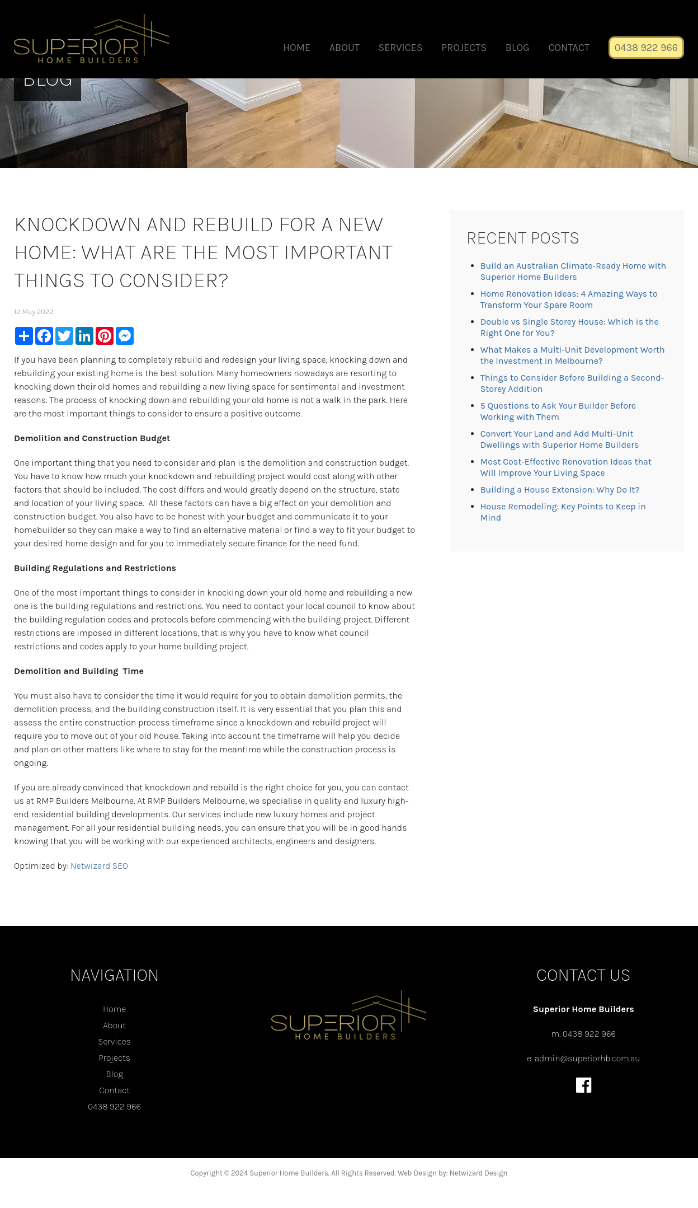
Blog (518, 47)
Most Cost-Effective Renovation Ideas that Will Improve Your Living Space (566, 467)
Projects (464, 47)
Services (400, 47)
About (344, 47)
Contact (568, 47)
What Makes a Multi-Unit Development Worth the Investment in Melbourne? (572, 355)
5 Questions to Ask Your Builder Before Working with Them (558, 411)
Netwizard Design (479, 1173)
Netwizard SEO (99, 865)
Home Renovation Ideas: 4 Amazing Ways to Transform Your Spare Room (569, 299)
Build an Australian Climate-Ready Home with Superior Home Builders (573, 271)
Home (296, 47)
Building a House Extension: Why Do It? (560, 489)
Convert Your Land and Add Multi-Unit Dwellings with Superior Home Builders (559, 439)
